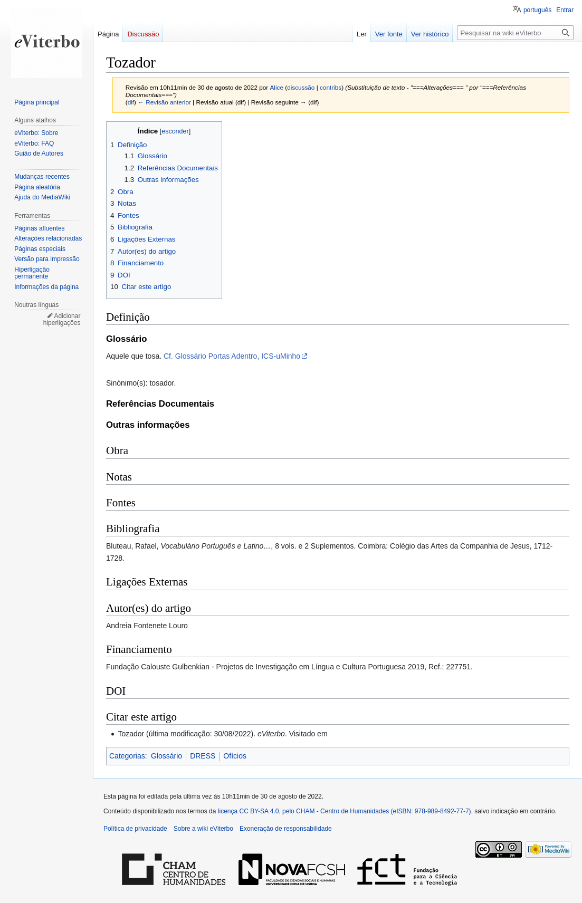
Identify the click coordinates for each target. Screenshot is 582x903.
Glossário (166, 756)
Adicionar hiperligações (62, 319)
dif (131, 102)
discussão (300, 87)
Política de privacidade (135, 828)
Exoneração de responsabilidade (286, 828)
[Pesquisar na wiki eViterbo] (515, 32)
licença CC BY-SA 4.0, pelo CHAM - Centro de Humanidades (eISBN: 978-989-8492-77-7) (344, 811)
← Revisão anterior (164, 102)
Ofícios (234, 756)
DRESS (202, 756)
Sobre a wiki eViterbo (203, 828)
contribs (330, 87)
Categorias (127, 756)
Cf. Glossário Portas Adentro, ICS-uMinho (232, 356)
